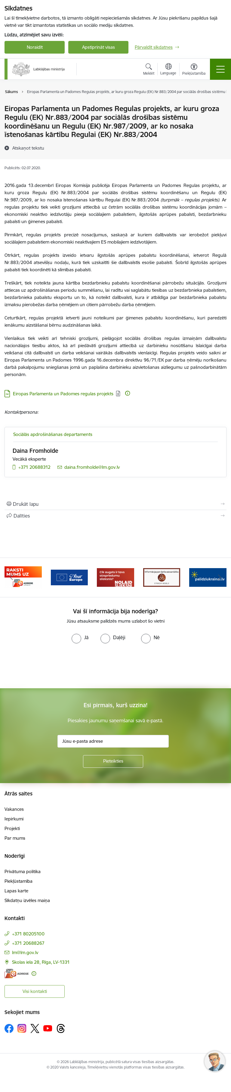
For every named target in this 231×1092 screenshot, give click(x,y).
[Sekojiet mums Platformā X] (34, 1028)
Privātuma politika (23, 871)
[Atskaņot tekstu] (28, 147)
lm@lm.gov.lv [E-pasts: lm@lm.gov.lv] (25, 952)
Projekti (12, 828)
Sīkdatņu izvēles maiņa (27, 900)
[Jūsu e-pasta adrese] (113, 741)
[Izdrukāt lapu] (115, 504)
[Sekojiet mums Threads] (60, 1028)
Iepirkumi (14, 819)
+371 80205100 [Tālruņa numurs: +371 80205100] (28, 934)
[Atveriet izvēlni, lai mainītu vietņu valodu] (168, 70)
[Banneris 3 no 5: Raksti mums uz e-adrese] (69, 577)
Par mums (15, 838)
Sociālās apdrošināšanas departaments (52, 434)
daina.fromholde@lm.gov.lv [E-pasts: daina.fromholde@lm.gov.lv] (92, 467)
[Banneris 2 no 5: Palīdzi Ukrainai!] (23, 577)
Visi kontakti (35, 991)
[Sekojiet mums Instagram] (21, 1028)
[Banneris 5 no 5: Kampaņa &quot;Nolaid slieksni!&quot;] (161, 577)
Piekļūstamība (18, 881)
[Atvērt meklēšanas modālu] (148, 70)
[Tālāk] (219, 577)
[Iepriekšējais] (11, 577)
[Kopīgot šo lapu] (115, 515)
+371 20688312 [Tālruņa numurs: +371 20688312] (34, 467)
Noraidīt (35, 47)
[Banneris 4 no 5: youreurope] (115, 577)
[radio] (80, 637)
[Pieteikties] (113, 761)
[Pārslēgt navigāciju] (220, 69)
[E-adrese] (17, 973)
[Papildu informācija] (127, 393)
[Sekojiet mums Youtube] (47, 1028)
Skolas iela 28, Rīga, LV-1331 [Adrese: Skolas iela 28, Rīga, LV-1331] (41, 962)
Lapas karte (16, 891)
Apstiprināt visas (98, 47)
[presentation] (50, 666)
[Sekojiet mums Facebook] (9, 1028)
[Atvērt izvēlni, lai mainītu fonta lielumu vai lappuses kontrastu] (193, 70)
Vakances (14, 809)
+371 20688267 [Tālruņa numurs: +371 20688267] (28, 943)
